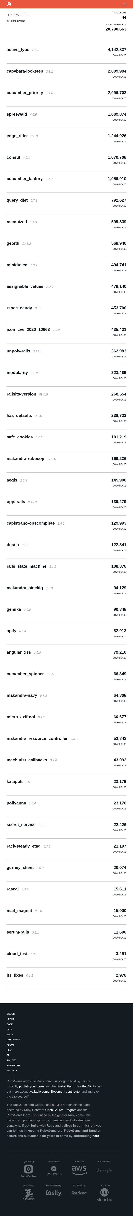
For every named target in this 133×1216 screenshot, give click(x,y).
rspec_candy (24, 308)
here (95, 1136)
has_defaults (24, 415)
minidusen (22, 264)
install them (66, 1086)
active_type (23, 49)
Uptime (10, 1019)
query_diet (22, 200)
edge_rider (22, 135)
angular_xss (24, 652)
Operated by (29, 1162)
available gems (39, 1091)
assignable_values (30, 286)
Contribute (13, 1039)
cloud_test (22, 953)
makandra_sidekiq (30, 587)
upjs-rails (22, 501)
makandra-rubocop (31, 458)
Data (9, 1029)
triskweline (18, 15)
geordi (19, 243)
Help (9, 1050)
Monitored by (29, 1185)
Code (10, 1024)
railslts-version (27, 394)
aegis (17, 480)
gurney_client (25, 867)
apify (16, 630)
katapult (19, 781)
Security (12, 1071)
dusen (18, 544)
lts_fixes (20, 975)
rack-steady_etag (28, 846)
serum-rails (23, 932)
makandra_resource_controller (42, 738)
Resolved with (105, 1161)
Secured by (105, 1185)
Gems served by (54, 1185)
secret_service (26, 824)
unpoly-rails (24, 351)
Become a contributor (66, 1091)
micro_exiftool (26, 717)
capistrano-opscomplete (35, 523)
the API (87, 1086)
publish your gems (31, 1086)
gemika (19, 609)
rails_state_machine (31, 566)
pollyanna (21, 803)
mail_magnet (24, 910)
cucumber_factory (29, 178)
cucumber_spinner (30, 673)
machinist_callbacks (32, 760)
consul (18, 157)
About (10, 1045)
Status (11, 1014)
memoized (22, 221)
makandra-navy (27, 695)
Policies (11, 1060)
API (8, 1055)
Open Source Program (60, 1110)
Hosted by (80, 1161)
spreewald (22, 114)
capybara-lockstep (30, 71)
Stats (10, 1034)
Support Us (13, 1065)
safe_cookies (24, 437)
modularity (22, 372)
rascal (17, 889)
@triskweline (17, 20)
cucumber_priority (30, 92)
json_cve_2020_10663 (33, 329)
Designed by (55, 1161)
